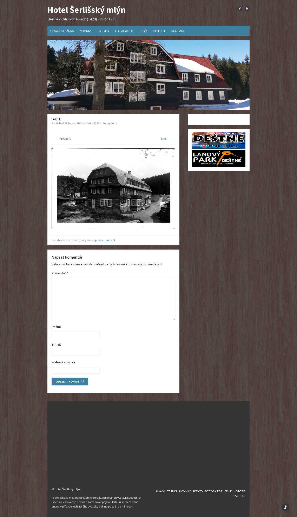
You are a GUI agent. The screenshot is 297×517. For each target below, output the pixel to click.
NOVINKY (86, 31)
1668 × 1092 (92, 123)
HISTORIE (159, 31)
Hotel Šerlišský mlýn (86, 9)
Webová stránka (63, 362)
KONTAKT (178, 31)
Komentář (60, 273)
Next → (166, 138)
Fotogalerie (110, 123)
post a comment (105, 240)
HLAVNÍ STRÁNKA (62, 31)
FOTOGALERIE (124, 31)
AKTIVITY (104, 31)
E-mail (56, 344)
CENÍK (143, 31)
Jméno (56, 327)
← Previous (63, 138)
